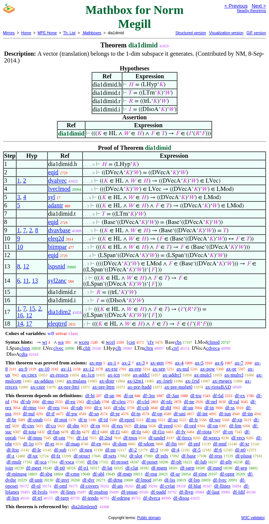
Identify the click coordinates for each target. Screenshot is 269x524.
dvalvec (57, 180)
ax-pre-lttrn (103, 387)
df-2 (133, 449)
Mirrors (9, 33)
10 (20, 247)
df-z (10, 455)
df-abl (98, 474)
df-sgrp (187, 468)
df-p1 (83, 468)
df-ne (189, 401)
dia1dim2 (59, 312)
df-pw (72, 413)
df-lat (107, 468)
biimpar (57, 247)
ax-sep (159, 369)
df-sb (26, 401)
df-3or (149, 395)
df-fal (217, 395)
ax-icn (114, 375)
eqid (53, 172)
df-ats (117, 486)
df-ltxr (12, 449)
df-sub (60, 449)
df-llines (222, 486)
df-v (98, 407)
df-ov (228, 431)
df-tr (82, 419)
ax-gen (157, 363)
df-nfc (167, 401)
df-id (103, 419)
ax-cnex (29, 375)
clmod (214, 342)
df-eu (70, 401)
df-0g (92, 462)
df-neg (85, 449)
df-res (117, 425)
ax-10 (44, 369)
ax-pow (207, 369)
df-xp (237, 419)
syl (51, 197)
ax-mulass (77, 381)
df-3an (172, 395)
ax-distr (107, 381)
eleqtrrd (57, 323)
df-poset (150, 462)
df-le (36, 449)
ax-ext (111, 369)
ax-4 (179, 363)
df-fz (55, 455)
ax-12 (88, 369)
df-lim (235, 425)
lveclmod (59, 189)
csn (131, 342)
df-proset (119, 462)
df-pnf (194, 443)
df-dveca (151, 498)
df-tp (136, 413)
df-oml (60, 486)
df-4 (175, 449)
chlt (87, 348)
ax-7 (239, 363)
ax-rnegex (222, 381)
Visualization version (226, 33)
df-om (59, 437)
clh (118, 348)
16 (20, 315)
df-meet (33, 468)
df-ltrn (12, 498)
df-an (109, 395)
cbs (178, 342)
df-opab (35, 419)
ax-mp (96, 363)
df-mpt (60, 419)
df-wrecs (211, 437)
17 (29, 323)
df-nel (211, 401)
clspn (25, 348)
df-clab (94, 401)
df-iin (247, 413)
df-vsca (67, 462)
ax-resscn (59, 375)
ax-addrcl (172, 375)
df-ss (229, 407)
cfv (151, 342)
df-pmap (129, 492)
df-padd (158, 492)
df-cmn (72, 474)
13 (35, 280)
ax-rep (135, 369)
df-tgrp (62, 498)
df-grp (241, 468)
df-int (202, 413)
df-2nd (105, 437)
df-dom (120, 443)
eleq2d (56, 238)
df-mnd (215, 468)
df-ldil (239, 492)
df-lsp (194, 480)
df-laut (213, 492)
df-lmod (143, 480)
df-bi (90, 395)
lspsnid (56, 266)
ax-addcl (141, 375)
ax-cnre (38, 387)
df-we (214, 419)
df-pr (115, 413)
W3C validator (253, 518)
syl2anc (57, 280)
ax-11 (66, 369)
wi (44, 342)
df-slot (135, 455)
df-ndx (161, 455)
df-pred (165, 425)
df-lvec (220, 480)
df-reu (53, 407)
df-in (209, 407)
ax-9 (23, 369)
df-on (212, 425)
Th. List (69, 33)
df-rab (77, 407)
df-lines (68, 492)
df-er (49, 443)
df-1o (28, 443)
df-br (11, 419)
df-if (50, 413)
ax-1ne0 (165, 381)
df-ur (175, 474)
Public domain (149, 518)
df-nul (29, 413)
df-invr (62, 480)
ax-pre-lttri (68, 387)
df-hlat (194, 486)
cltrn (148, 348)
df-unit (36, 480)
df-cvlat (167, 486)
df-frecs (184, 437)
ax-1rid (192, 381)
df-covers (89, 486)
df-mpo (35, 437)
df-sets (109, 455)
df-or (128, 395)
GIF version (256, 33)
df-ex (240, 395)
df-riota (204, 431)
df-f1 (115, 431)
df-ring (200, 474)
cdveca (213, 348)
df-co (51, 425)
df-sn (94, 413)
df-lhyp (186, 492)
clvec (58, 348)
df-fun (53, 431)
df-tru (196, 395)
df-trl (37, 498)
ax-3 (140, 363)
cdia (23, 354)
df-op (157, 413)
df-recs (238, 437)
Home (26, 33)
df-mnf (220, 443)
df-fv (181, 431)
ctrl (175, 348)
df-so (173, 419)
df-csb (143, 407)
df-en (96, 443)
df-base (188, 455)
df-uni (180, 413)
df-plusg (243, 455)
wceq (84, 342)
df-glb (226, 462)
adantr (55, 205)
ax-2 (126, 363)
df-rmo (29, 407)
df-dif (165, 407)
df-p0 (59, 468)
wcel (110, 342)
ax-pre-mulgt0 (178, 387)
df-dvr (89, 480)
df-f (95, 431)
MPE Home (47, 33)
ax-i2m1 (135, 381)
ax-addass (43, 381)
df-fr (193, 419)
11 (26, 280)
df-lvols (39, 492)
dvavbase (59, 230)
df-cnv (27, 425)
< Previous (236, 6)
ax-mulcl (202, 375)
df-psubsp (98, 492)
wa (61, 342)
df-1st (82, 437)
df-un (188, 407)
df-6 (218, 449)
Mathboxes (91, 33)
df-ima (140, 425)
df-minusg (16, 474)
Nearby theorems (251, 11)
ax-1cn (88, 375)
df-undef (156, 437)
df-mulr (13, 462)
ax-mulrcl (234, 375)
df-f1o (158, 431)
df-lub (201, 462)
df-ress (215, 455)
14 (20, 323)
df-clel (143, 401)
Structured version (190, 33)
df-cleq (118, 401)
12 (26, 266)
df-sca (41, 462)
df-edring (121, 498)
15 (32, 308)
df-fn (76, 431)
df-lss (169, 480)
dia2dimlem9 (84, 506)
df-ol (36, 486)
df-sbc (119, 407)
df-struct (81, 455)
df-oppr (227, 474)
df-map (73, 443)
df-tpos (130, 437)
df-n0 (240, 449)
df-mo (48, 401)
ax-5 (199, 363)
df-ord (190, 425)
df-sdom (146, 443)
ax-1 (112, 363)
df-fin (171, 443)
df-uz (33, 455)
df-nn (110, 449)
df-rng (151, 474)
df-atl (141, 486)
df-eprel (126, 419)
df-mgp (125, 474)
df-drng (115, 480)
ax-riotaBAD (218, 387)
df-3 (154, 449)
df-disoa (181, 498)
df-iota (29, 431)
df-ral (233, 401)
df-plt (176, 462)
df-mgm (159, 468)
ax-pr (231, 369)
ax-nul (182, 369)
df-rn (95, 425)
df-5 (197, 449)
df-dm (73, 425)
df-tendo (90, 498)
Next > (259, 6)
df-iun (225, 413)
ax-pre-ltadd (140, 387)
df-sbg (46, 474)
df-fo (136, 431)
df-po (151, 419)
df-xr (244, 443)
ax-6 (219, 363)
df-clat (131, 468)
